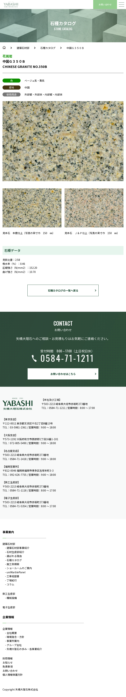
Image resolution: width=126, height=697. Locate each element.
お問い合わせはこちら (63, 374)
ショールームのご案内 (19, 568)
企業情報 (8, 629)
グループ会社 (14, 645)
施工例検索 (13, 564)
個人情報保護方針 (13, 674)
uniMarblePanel (16, 572)
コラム (10, 584)
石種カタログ (48, 48)
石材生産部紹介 (15, 552)
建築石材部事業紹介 (18, 548)
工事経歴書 (13, 576)
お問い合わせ (105, 4)
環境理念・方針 (15, 637)
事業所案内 (13, 641)
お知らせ (8, 662)
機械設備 (12, 598)
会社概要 (12, 633)
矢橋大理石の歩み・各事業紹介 (24, 649)
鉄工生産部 (9, 593)
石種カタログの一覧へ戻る (63, 290)
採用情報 (8, 658)
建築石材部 (23, 48)
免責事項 (8, 666)
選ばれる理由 (14, 556)
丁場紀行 (12, 580)
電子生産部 (9, 607)
